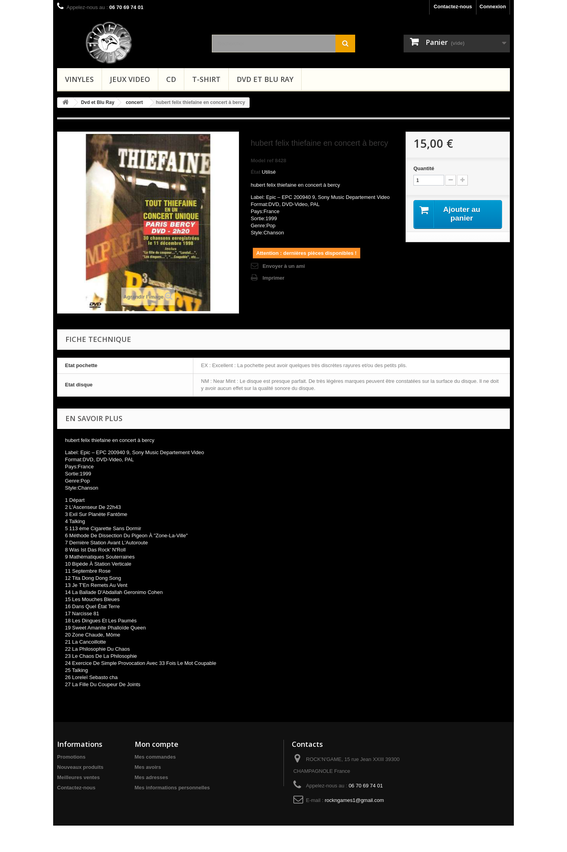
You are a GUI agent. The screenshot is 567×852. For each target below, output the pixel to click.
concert (134, 102)
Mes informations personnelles (172, 788)
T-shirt (206, 79)
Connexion (493, 6)
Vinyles (79, 79)
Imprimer (274, 278)
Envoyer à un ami (284, 266)
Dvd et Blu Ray (265, 79)
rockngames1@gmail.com (354, 800)
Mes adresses (151, 777)
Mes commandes (155, 757)
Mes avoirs (148, 767)
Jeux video (130, 79)
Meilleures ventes (78, 777)
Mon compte (156, 744)
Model (258, 160)
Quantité (423, 168)
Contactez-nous (453, 6)
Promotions (71, 757)
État (256, 172)
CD (171, 79)
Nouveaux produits (80, 767)
